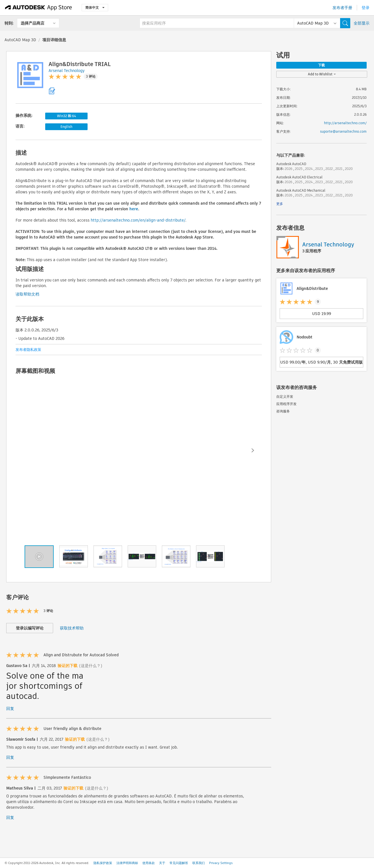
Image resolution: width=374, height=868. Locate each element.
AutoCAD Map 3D (20, 40)
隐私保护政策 (103, 863)
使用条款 (148, 863)
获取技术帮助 (72, 628)
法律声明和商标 (127, 863)
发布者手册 (342, 7)
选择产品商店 (32, 23)
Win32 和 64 (66, 115)
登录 (365, 7)
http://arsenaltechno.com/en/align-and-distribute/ (138, 220)
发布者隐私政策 (28, 349)
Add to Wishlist (322, 74)
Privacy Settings (221, 863)
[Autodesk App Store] (39, 7)
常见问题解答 (178, 863)
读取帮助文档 (27, 294)
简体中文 (95, 7)
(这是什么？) (90, 665)
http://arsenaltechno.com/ (345, 123)
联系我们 (198, 863)
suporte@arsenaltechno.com (343, 131)
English (66, 126)
